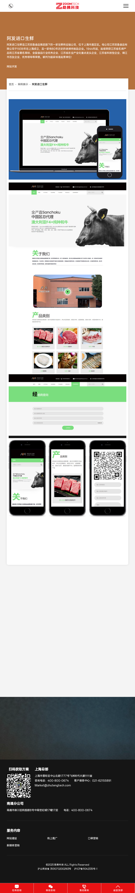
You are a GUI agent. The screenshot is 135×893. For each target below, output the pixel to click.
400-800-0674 (58, 780)
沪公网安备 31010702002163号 (54, 869)
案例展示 (23, 84)
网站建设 (12, 838)
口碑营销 (93, 838)
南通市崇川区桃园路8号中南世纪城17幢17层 (32, 810)
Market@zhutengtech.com (53, 785)
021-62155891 (101, 780)
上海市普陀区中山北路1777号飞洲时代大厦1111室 (63, 776)
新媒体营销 (13, 845)
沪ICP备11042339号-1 (85, 869)
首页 (11, 84)
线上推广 (52, 838)
